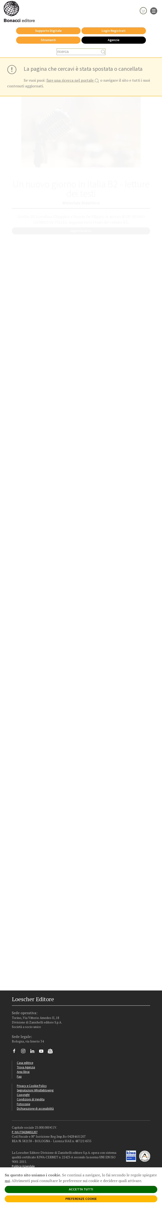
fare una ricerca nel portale (72, 80)
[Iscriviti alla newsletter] (52, 1052)
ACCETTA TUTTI (81, 1189)
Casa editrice (25, 1063)
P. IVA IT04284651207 (24, 1132)
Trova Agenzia (26, 1067)
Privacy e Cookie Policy (32, 1086)
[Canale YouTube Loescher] (43, 1052)
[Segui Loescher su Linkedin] (34, 1052)
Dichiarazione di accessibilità (35, 1108)
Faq (19, 1076)
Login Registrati (114, 30)
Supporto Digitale (48, 30)
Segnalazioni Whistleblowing (35, 1090)
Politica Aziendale (23, 1166)
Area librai (23, 1072)
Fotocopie (23, 1104)
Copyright (23, 1095)
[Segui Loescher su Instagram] (25, 1052)
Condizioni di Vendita (31, 1099)
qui (7, 1180)
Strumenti (48, 40)
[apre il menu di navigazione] (153, 10)
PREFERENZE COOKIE (81, 1199)
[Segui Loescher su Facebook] (16, 1052)
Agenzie (113, 40)
